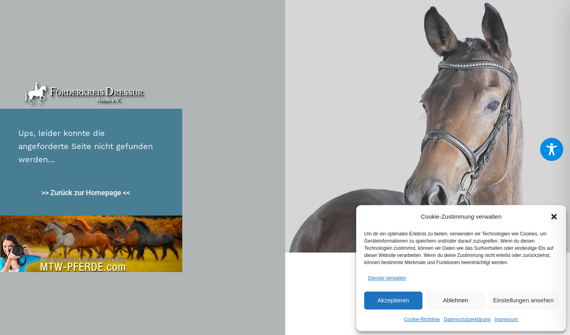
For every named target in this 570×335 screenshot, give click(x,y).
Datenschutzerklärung (467, 319)
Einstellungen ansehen (523, 300)
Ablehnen (455, 300)
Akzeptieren (393, 300)
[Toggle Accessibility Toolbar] (551, 149)
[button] (554, 217)
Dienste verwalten (387, 278)
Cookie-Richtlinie (422, 319)
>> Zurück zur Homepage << (85, 192)
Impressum (506, 319)
